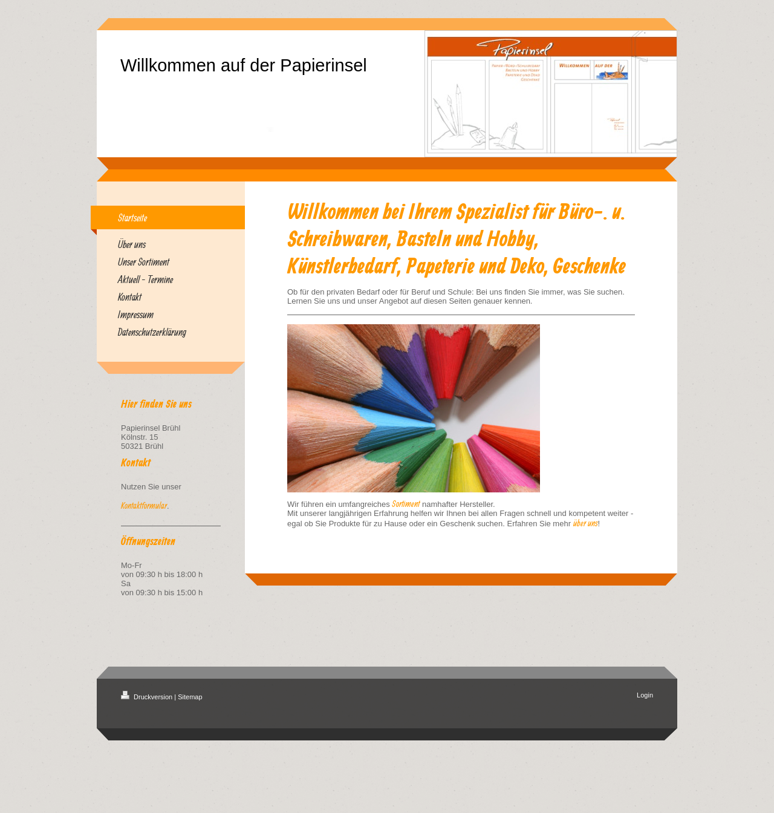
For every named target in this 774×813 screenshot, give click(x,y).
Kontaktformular (144, 505)
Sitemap (190, 696)
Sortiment (406, 503)
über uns (585, 523)
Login (645, 695)
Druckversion (147, 696)
